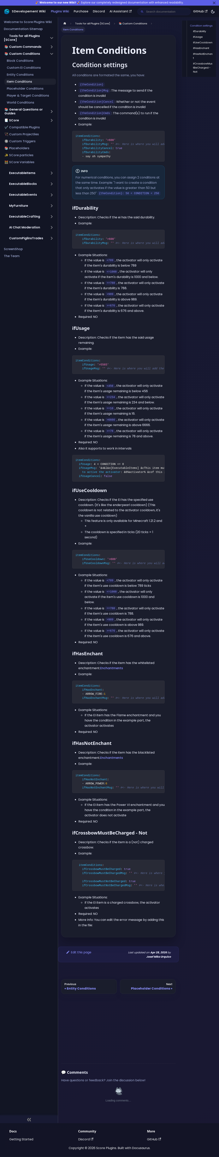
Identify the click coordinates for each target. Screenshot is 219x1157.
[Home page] (64, 24)
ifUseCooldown (202, 42)
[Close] (214, 3)
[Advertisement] (118, 1027)
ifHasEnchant (201, 48)
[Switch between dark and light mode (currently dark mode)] (213, 12)
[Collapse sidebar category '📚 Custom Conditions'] (51, 54)
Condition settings (201, 25)
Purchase (81, 11)
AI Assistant (120, 11)
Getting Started (21, 1139)
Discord (99, 11)
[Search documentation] (167, 11)
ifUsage (198, 37)
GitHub (200, 11)
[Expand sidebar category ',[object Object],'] (51, 173)
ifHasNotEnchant (203, 56)
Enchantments (111, 668)
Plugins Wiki (60, 11)
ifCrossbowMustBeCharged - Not (202, 67)
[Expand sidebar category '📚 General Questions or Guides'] (51, 111)
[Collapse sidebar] (29, 1119)
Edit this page (78, 952)
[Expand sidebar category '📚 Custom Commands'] (51, 47)
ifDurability (199, 31)
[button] (29, 38)
